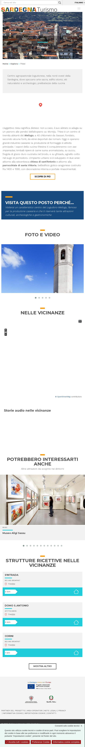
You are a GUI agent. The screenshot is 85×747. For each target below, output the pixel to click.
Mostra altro (42, 666)
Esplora (14, 64)
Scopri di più (43, 176)
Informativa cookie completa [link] (66, 742)
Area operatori (34, 710)
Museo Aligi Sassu (14, 533)
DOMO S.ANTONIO (17, 605)
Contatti (51, 713)
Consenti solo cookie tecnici (70, 725)
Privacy (62, 710)
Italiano (79, 3)
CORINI (9, 636)
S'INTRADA (11, 575)
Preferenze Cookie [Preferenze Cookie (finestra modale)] (41, 742)
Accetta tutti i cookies (17, 742)
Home (5, 64)
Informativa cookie (13, 713)
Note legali (50, 710)
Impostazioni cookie (35, 713)
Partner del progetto (13, 710)
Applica (59, 3)
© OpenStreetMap (63, 397)
